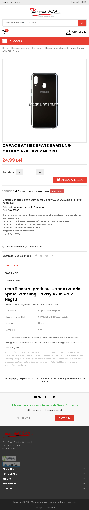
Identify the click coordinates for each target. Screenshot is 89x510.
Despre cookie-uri (46, 507)
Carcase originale (20, 48)
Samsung (37, 48)
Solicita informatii (13, 246)
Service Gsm (33, 246)
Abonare (64, 417)
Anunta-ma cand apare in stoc (32, 191)
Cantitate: (8, 171)
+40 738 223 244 (12, 2)
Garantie (11, 273)
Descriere (12, 265)
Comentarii (13, 280)
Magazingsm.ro (39, 502)
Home (5, 48)
